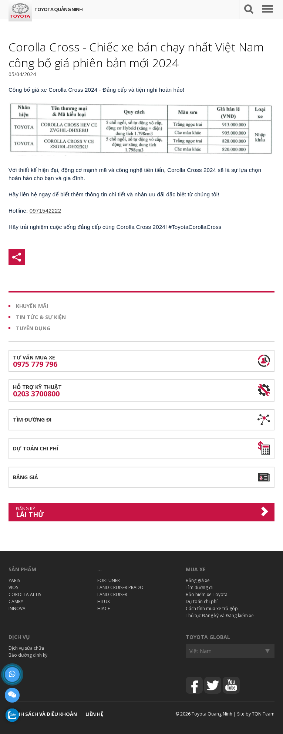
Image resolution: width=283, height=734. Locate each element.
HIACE (103, 608)
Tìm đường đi (32, 419)
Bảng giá (25, 477)
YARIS (14, 580)
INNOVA (17, 608)
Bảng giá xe (198, 580)
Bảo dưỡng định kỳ (28, 655)
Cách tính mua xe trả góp (212, 608)
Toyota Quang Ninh (212, 714)
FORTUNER (108, 580)
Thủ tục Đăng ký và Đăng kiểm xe (220, 615)
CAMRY (16, 601)
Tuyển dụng (33, 328)
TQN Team (263, 714)
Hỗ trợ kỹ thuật (141, 391)
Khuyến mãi (32, 306)
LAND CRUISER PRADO (120, 587)
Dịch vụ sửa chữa (26, 648)
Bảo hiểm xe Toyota (207, 594)
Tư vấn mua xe (141, 361)
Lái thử (136, 512)
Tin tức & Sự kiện (41, 317)
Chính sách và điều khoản (43, 714)
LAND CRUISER (112, 594)
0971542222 (45, 210)
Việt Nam (200, 650)
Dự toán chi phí (35, 448)
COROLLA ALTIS (25, 594)
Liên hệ (94, 714)
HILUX (103, 601)
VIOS (13, 587)
